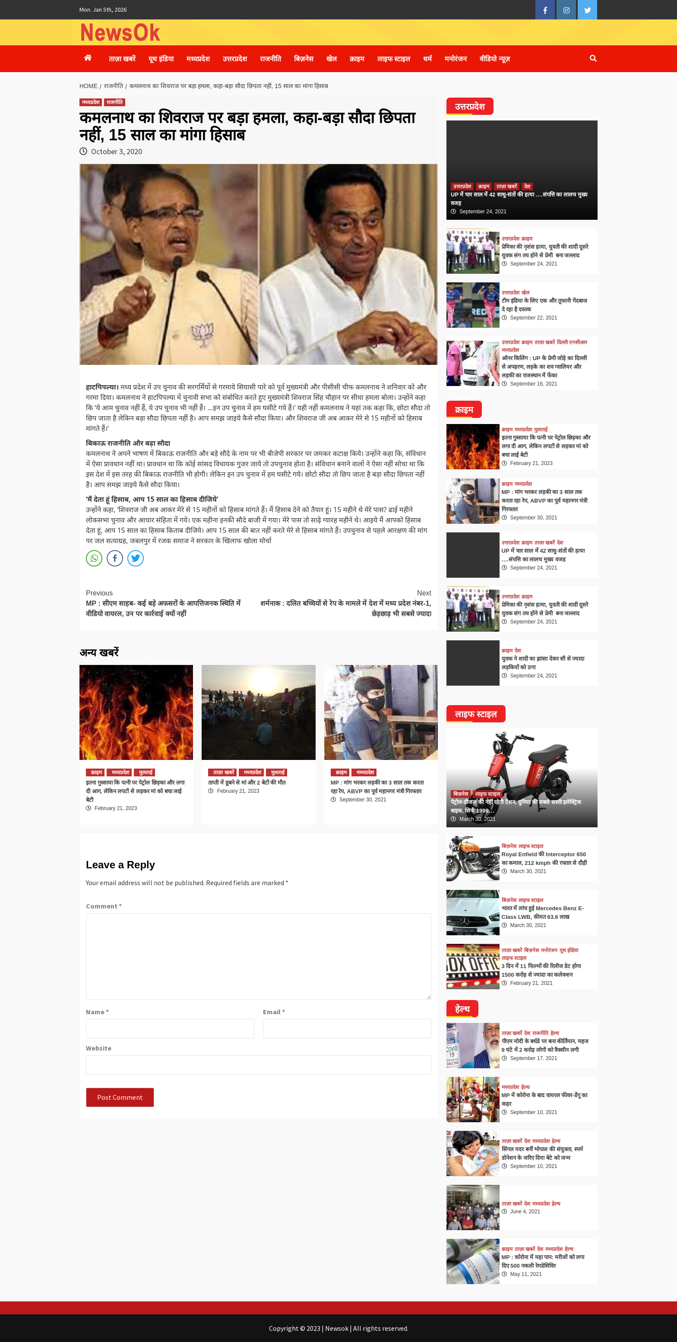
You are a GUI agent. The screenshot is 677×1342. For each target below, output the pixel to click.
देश (527, 187)
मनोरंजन (456, 59)
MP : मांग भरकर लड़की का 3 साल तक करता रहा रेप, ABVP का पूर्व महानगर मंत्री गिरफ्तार (545, 501)
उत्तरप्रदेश (235, 59)
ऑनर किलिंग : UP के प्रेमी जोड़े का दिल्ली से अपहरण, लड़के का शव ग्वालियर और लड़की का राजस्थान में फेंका (544, 367)
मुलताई (145, 772)
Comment (104, 906)
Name (97, 1011)
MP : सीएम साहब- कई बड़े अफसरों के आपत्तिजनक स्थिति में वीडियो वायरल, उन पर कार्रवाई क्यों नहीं (172, 602)
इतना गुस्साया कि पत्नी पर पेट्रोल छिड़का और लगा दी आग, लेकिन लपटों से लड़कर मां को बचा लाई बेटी (135, 791)
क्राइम (357, 59)
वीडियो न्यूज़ (494, 59)
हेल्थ (554, 1033)
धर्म (427, 59)
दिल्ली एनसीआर (572, 342)
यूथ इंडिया (161, 59)
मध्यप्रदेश (198, 59)
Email (274, 1011)
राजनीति (270, 59)
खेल (331, 59)
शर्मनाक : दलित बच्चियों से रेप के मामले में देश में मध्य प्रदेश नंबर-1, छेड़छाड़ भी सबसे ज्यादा (345, 602)
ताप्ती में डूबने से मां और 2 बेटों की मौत (246, 782)
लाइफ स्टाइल (393, 59)
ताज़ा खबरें (122, 59)
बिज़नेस (303, 59)
